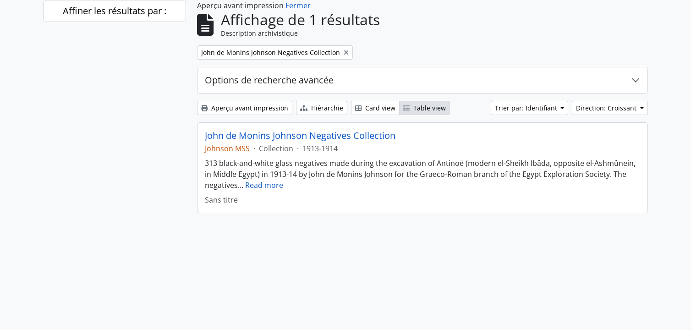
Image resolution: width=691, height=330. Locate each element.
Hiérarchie (321, 108)
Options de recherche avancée (269, 80)
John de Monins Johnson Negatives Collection (300, 135)
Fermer (298, 5)
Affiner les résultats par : (114, 11)
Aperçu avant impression (244, 108)
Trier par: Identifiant (527, 108)
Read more (264, 185)
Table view (424, 108)
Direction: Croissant (607, 108)
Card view (375, 108)
